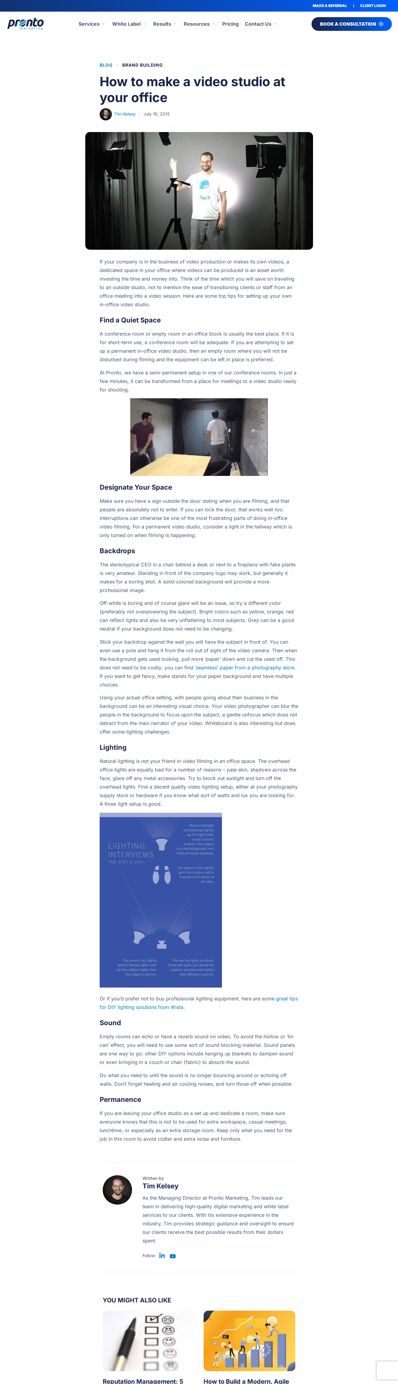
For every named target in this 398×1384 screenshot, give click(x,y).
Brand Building (142, 65)
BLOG (106, 65)
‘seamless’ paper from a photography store (244, 667)
